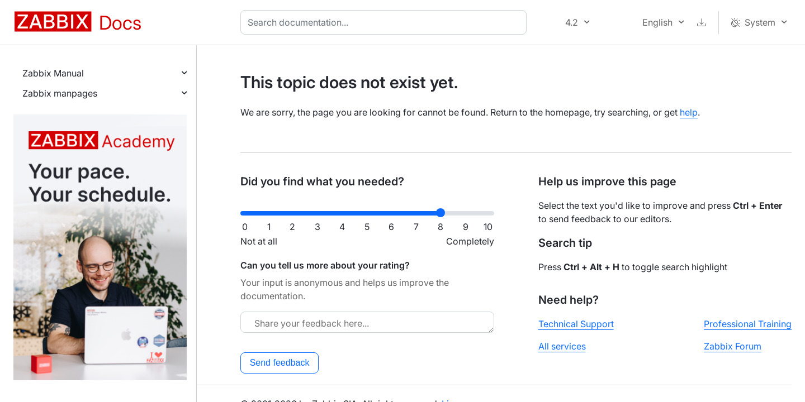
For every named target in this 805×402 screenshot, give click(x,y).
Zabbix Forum (732, 346)
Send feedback (280, 362)
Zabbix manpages (59, 93)
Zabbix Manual (53, 73)
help (689, 112)
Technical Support (576, 323)
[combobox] (385, 22)
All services (562, 346)
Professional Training (748, 323)
